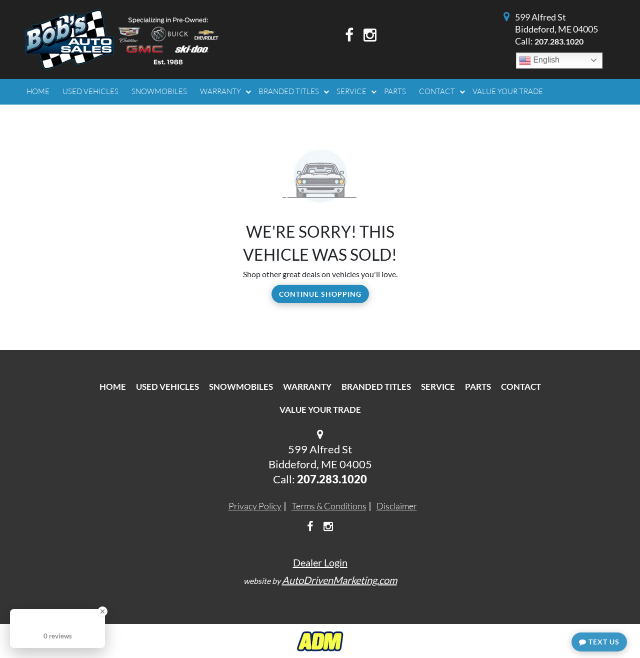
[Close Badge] (103, 611)
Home (113, 386)
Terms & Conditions (329, 505)
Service (438, 386)
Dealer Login (320, 562)
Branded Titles (376, 386)
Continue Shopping (320, 294)
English (539, 61)
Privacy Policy (255, 505)
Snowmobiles (241, 386)
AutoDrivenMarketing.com (339, 580)
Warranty (307, 386)
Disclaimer (396, 505)
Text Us (599, 641)
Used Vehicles (167, 386)
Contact (521, 386)
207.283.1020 (559, 41)
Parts (478, 386)
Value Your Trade (320, 409)
